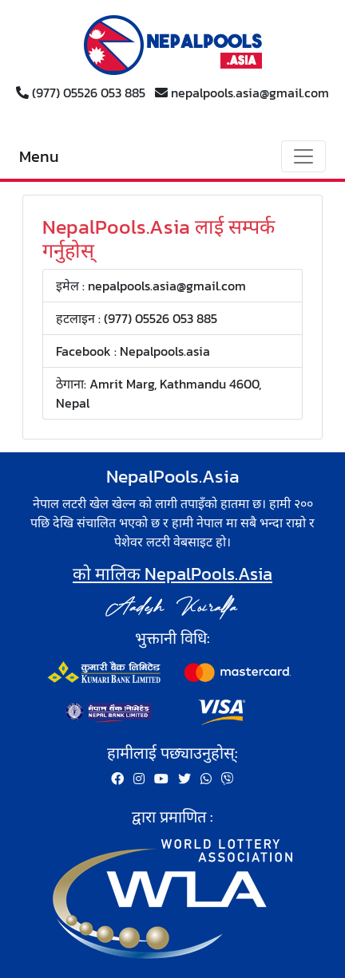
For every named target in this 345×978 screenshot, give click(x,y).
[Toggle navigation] (303, 156)
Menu (39, 156)
